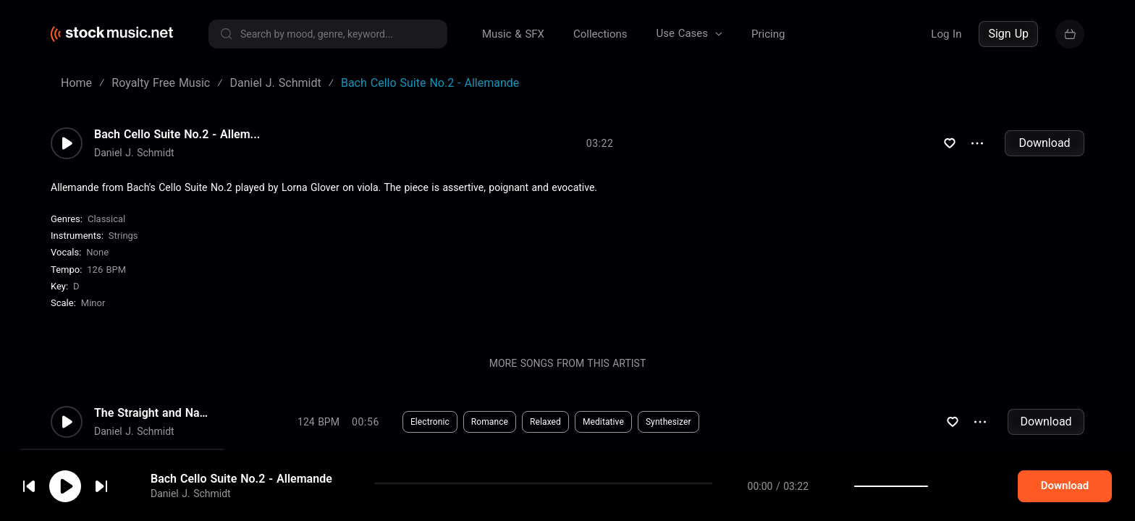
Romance (489, 422)
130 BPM (318, 484)
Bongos (624, 484)
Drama (484, 484)
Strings (123, 235)
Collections (600, 34)
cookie (97, 482)
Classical (106, 218)
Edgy (527, 484)
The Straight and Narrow (152, 413)
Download (1044, 143)
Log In (946, 34)
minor (93, 302)
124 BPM (318, 422)
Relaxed (545, 422)
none (97, 252)
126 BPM (106, 269)
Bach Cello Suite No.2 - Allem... (177, 134)
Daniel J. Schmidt (134, 153)
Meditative (603, 422)
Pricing (768, 34)
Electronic (430, 422)
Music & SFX (513, 34)
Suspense (429, 484)
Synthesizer (668, 422)
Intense (573, 484)
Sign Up (1008, 34)
